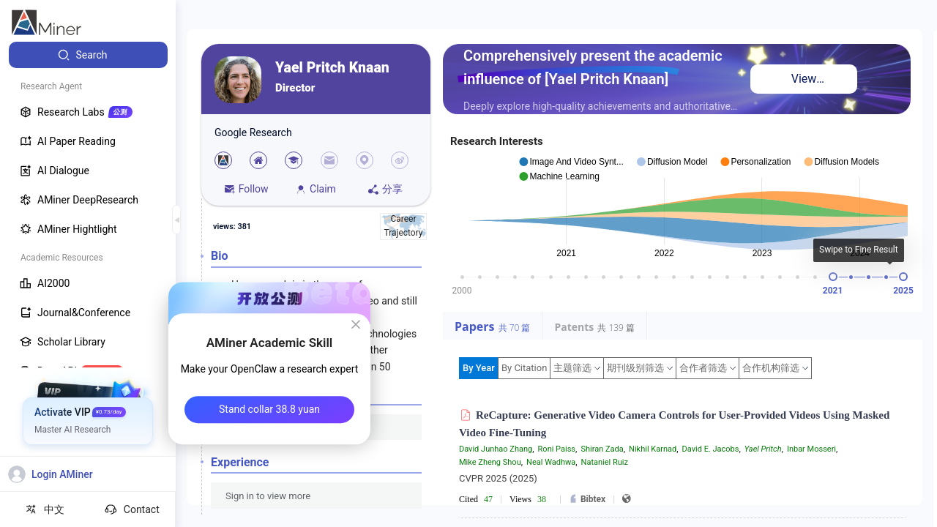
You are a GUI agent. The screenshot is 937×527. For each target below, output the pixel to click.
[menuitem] (88, 55)
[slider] (833, 277)
